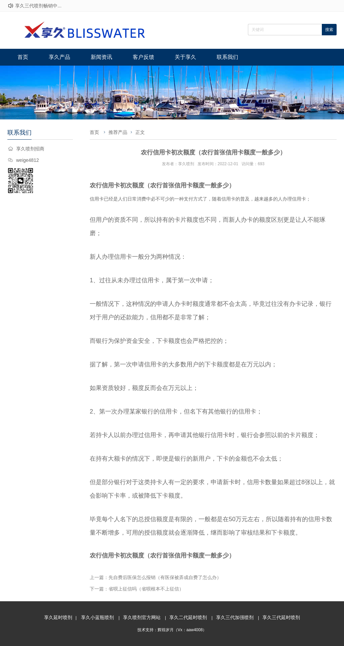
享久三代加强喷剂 (235, 617)
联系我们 (227, 57)
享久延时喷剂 (58, 617)
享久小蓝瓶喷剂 (97, 617)
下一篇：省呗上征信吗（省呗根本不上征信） (137, 588)
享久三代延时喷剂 (281, 617)
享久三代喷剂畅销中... (38, 5)
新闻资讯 (101, 57)
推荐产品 (118, 132)
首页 (22, 57)
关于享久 (185, 57)
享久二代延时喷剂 (188, 617)
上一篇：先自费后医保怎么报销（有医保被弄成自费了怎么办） (155, 577)
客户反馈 (143, 57)
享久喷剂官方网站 (142, 617)
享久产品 (59, 57)
